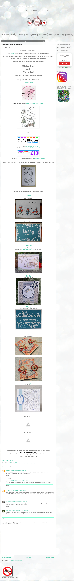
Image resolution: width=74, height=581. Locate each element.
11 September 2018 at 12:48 (18, 470)
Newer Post (6, 557)
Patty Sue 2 (9, 510)
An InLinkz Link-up (7, 460)
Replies (9, 478)
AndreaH (8, 470)
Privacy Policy (40, 41)
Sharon (28, 415)
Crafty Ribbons (39, 158)
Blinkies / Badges (22, 41)
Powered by (64, 67)
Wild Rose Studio (28, 82)
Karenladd (8, 501)
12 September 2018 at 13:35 (18, 490)
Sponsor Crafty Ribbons (20, 463)
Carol (28, 383)
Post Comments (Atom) (16, 560)
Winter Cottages (28, 249)
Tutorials (31, 41)
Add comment (6, 518)
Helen (12, 53)
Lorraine (28, 246)
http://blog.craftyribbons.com (31, 146)
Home (4, 41)
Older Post (50, 557)
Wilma (28, 307)
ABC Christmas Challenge (17, 6)
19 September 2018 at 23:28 (20, 510)
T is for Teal (30, 463)
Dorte (28, 276)
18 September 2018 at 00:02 (21, 480)
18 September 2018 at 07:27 (19, 501)
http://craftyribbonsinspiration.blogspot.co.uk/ (32, 147)
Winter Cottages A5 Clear (32, 103)
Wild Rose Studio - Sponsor (41, 463)
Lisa (28, 335)
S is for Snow (10, 463)
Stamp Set (41, 103)
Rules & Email (11, 41)
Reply (7, 475)
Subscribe (64, 63)
